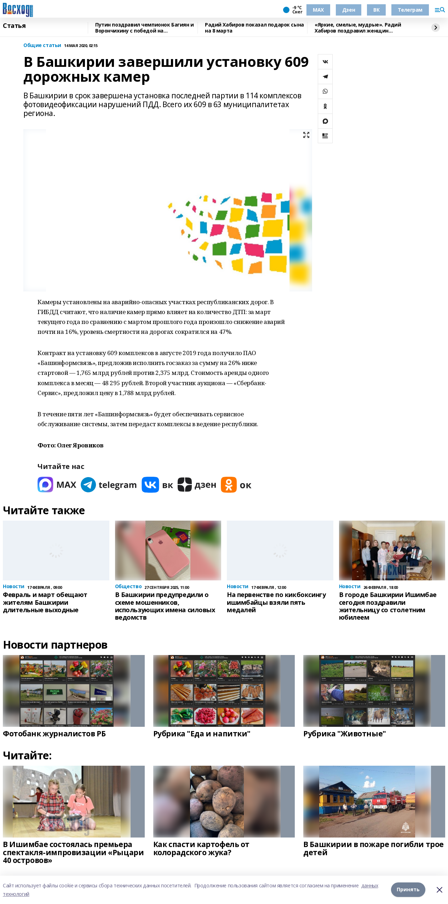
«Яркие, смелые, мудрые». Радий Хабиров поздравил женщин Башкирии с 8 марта (358, 28)
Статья (14, 26)
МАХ (318, 9)
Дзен (348, 9)
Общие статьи (42, 45)
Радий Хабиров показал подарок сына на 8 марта (254, 28)
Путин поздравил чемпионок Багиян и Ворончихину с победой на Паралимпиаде (144, 28)
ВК (376, 9)
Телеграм (410, 9)
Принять (408, 889)
